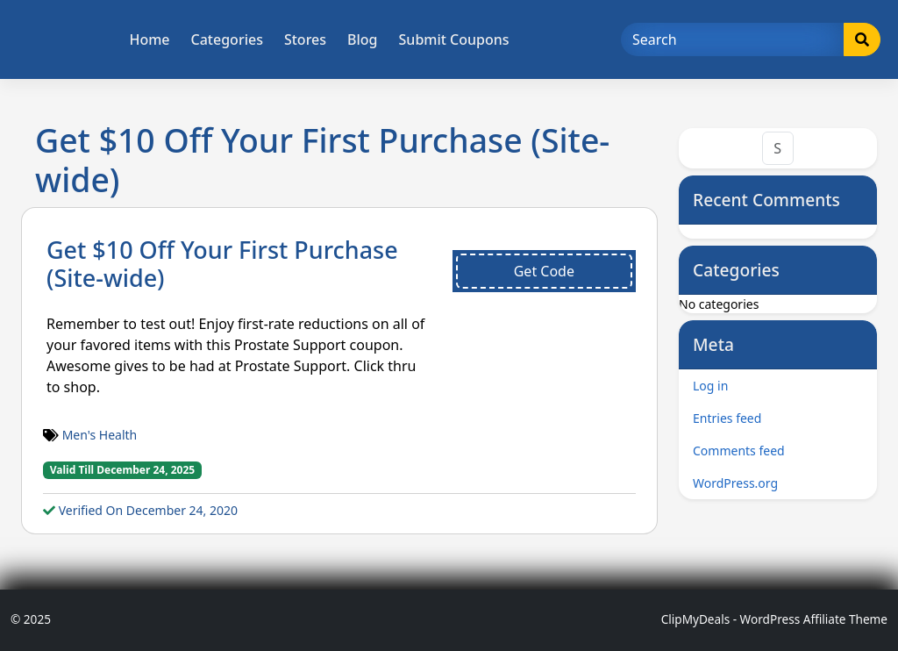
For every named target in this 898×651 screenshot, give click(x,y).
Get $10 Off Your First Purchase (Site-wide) (222, 263)
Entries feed (727, 418)
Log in (710, 385)
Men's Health (100, 434)
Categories (227, 39)
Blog (362, 39)
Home (149, 39)
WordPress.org (735, 483)
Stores (305, 39)
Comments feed (739, 450)
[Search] (733, 39)
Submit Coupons (454, 39)
